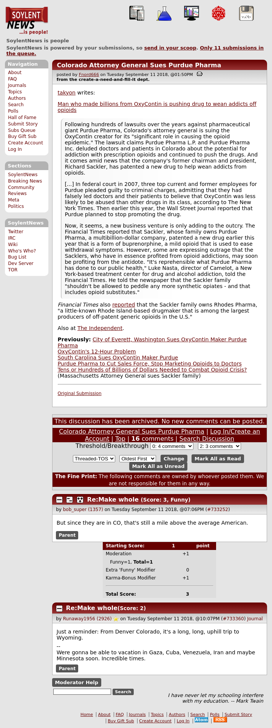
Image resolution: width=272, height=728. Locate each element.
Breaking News (25, 181)
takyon (67, 93)
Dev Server (20, 263)
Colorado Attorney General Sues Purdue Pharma (139, 65)
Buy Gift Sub (22, 136)
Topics (15, 91)
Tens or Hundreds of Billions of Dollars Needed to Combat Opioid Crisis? (152, 370)
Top (120, 438)
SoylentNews (26, 21)
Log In (15, 149)
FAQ (12, 79)
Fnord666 (89, 74)
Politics (16, 206)
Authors (17, 98)
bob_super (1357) (83, 509)
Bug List (17, 257)
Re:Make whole (113, 499)
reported (123, 305)
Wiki (12, 244)
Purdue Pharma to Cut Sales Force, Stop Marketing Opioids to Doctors (150, 364)
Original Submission (80, 393)
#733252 (217, 509)
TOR (12, 270)
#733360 (233, 618)
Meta (13, 200)
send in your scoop (170, 48)
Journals (17, 85)
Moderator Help (76, 682)
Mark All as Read (218, 459)
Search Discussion (206, 438)
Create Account (25, 143)
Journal (255, 618)
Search (16, 104)
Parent (67, 535)
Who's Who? (22, 251)
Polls (13, 111)
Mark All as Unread (158, 466)
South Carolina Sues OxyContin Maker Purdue (118, 358)
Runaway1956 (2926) (87, 618)
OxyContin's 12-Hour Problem (97, 352)
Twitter (15, 231)
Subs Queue (22, 130)
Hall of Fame (22, 117)
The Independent (99, 328)
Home (86, 714)
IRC (11, 238)
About (15, 72)
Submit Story (23, 124)
